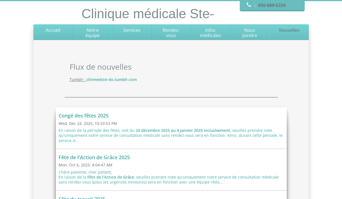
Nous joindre (249, 32)
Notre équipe (92, 32)
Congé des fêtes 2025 (84, 115)
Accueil (53, 30)
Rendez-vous (171, 32)
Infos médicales (210, 32)
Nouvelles (289, 30)
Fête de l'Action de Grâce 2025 (94, 157)
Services (131, 30)
